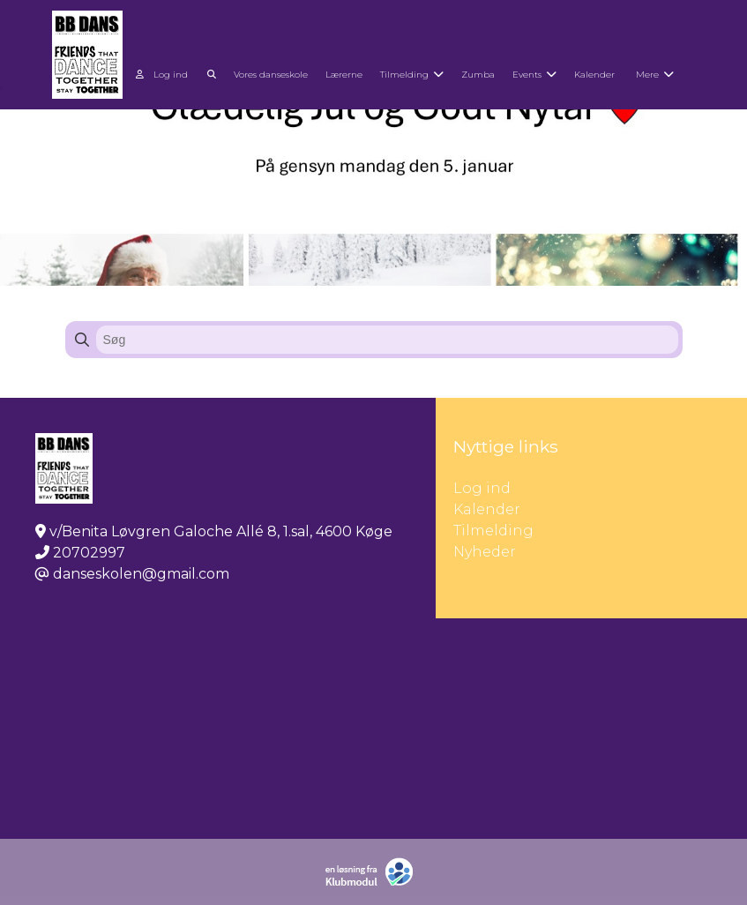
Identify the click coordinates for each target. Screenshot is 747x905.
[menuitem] (163, 72)
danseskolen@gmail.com (141, 573)
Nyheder (484, 551)
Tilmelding (493, 530)
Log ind (162, 74)
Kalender (486, 509)
